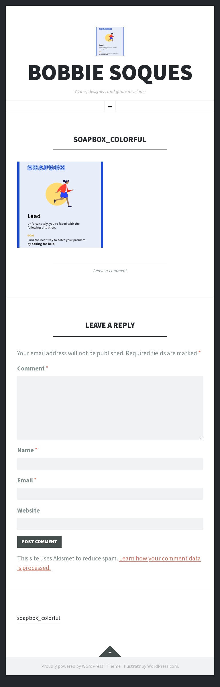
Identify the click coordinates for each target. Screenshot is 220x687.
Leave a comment (110, 274)
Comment (32, 372)
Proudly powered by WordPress (72, 672)
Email (27, 482)
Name (27, 451)
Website (28, 514)
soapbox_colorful (40, 624)
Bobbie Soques (110, 75)
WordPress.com (162, 672)
